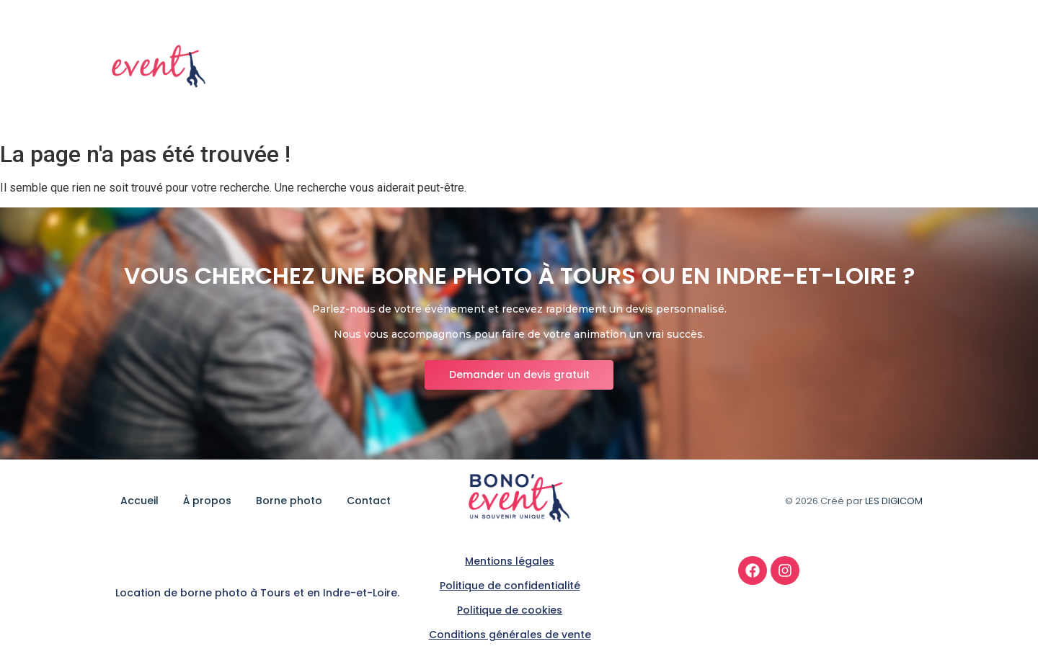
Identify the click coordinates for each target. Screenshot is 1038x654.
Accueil (674, 67)
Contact (903, 67)
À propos (741, 67)
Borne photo (823, 67)
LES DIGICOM (894, 501)
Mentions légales (509, 561)
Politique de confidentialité (510, 585)
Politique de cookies (509, 610)
